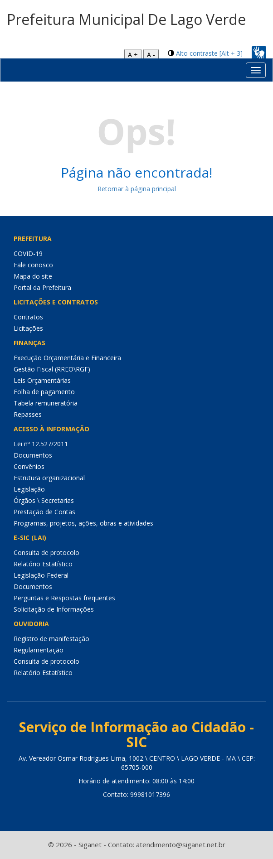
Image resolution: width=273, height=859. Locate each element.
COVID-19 (28, 253)
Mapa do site (33, 276)
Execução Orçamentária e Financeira (67, 357)
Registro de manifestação (51, 638)
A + (133, 54)
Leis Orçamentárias (42, 380)
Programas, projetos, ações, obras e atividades (83, 523)
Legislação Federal (41, 575)
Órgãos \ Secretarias (44, 500)
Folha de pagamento (44, 391)
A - (151, 54)
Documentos (33, 455)
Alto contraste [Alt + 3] (209, 53)
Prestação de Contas (44, 511)
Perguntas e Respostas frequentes (64, 598)
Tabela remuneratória (46, 403)
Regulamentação (38, 650)
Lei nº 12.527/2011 (41, 443)
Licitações (28, 328)
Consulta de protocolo (46, 552)
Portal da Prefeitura (42, 287)
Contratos (28, 317)
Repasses (28, 414)
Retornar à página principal (137, 188)
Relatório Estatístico (43, 564)
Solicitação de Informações (54, 609)
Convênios (29, 466)
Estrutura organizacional (49, 477)
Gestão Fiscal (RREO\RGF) (52, 369)
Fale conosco (33, 265)
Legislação (29, 489)
